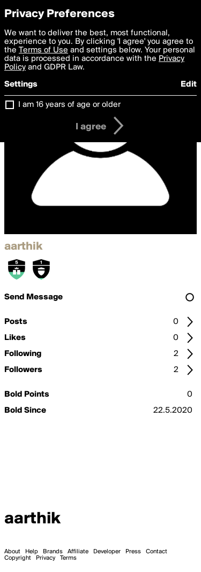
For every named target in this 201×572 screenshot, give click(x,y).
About (12, 551)
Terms (68, 558)
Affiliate (78, 551)
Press (133, 551)
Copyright (17, 558)
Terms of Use (43, 50)
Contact (156, 551)
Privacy (45, 558)
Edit (189, 84)
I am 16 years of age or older (69, 105)
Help (31, 551)
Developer (107, 551)
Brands (53, 551)
